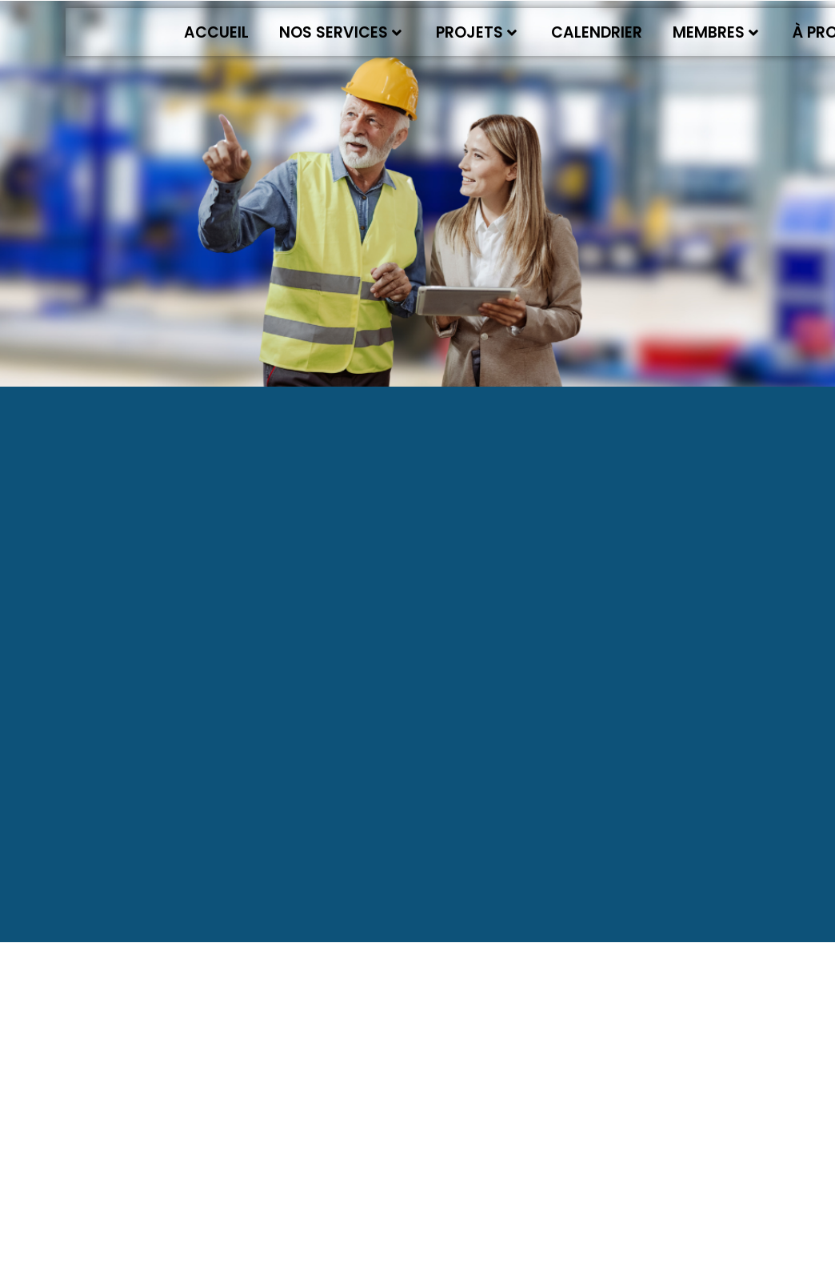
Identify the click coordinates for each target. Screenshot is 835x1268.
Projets (476, 32)
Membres (715, 32)
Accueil (216, 32)
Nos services (340, 32)
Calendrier (596, 32)
